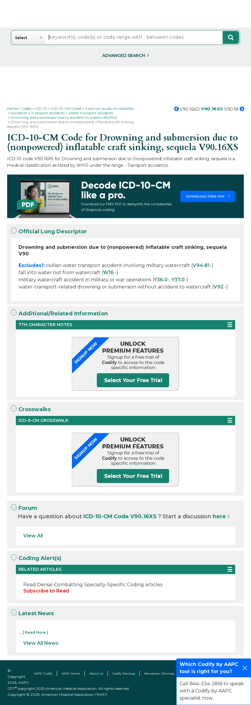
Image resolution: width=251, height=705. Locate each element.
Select (21, 38)
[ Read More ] (35, 632)
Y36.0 (161, 280)
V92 (219, 287)
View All (33, 536)
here (219, 516)
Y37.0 (178, 280)
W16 (108, 272)
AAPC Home (71, 673)
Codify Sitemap (123, 673)
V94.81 (201, 265)
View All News (41, 643)
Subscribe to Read (46, 591)
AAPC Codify (43, 673)
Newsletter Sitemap (159, 673)
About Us (96, 673)
